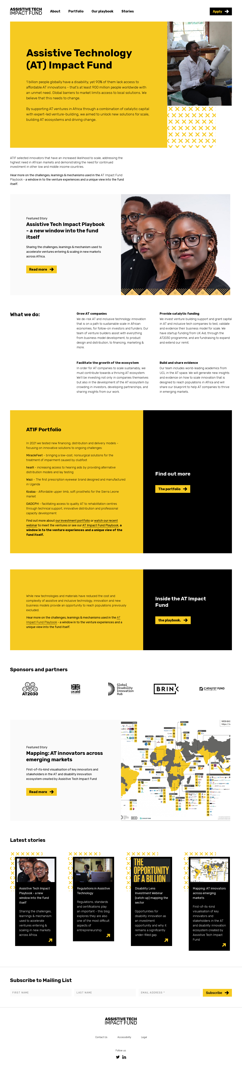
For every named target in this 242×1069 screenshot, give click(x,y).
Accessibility (124, 1037)
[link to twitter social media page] (118, 1057)
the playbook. (173, 620)
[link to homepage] (26, 11)
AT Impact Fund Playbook (100, 525)
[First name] (41, 992)
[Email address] (169, 992)
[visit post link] (50, 940)
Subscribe (217, 993)
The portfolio (172, 489)
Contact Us (101, 1037)
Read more (41, 269)
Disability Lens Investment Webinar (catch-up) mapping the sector (151, 895)
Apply (221, 11)
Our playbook (102, 11)
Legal (144, 1037)
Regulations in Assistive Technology (93, 891)
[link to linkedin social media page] (124, 1057)
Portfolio (76, 11)
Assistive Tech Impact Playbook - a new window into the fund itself (34, 895)
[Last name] (105, 992)
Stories (128, 11)
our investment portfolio (72, 520)
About (55, 11)
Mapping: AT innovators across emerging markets (209, 893)
